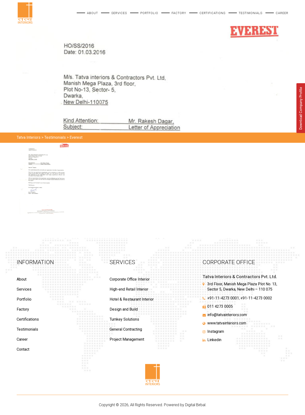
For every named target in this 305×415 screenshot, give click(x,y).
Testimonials (250, 13)
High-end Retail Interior (129, 289)
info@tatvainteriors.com (227, 315)
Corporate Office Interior (130, 279)
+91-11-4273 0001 (223, 298)
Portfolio (149, 13)
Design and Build (124, 309)
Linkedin (214, 340)
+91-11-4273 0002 (256, 298)
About (92, 13)
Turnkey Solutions (124, 319)
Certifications (212, 13)
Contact (23, 349)
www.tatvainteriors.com (226, 323)
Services (119, 13)
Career (282, 13)
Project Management (127, 339)
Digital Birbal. (195, 405)
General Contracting (126, 329)
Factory (179, 13)
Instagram (215, 331)
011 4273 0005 (220, 306)
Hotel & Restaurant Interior (132, 299)
